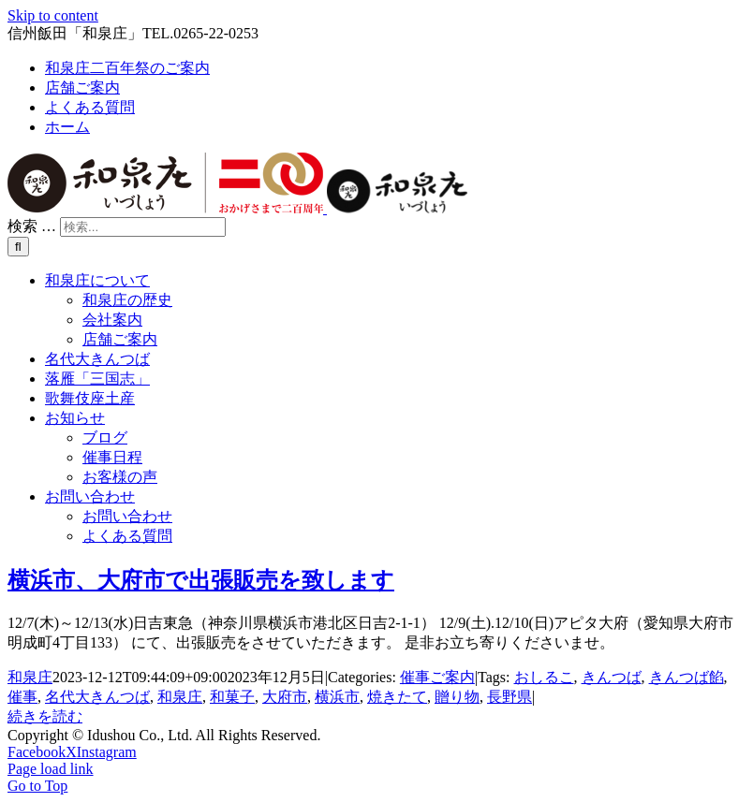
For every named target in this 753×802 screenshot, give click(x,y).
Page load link (50, 769)
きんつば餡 (686, 677)
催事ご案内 (437, 677)
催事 (22, 697)
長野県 (509, 697)
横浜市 (337, 697)
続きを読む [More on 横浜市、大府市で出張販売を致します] (44, 716)
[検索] (18, 246)
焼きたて (397, 697)
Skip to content (52, 15)
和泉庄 (29, 677)
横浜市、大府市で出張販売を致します (200, 580)
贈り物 (457, 697)
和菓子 (232, 697)
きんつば (612, 677)
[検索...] (143, 227)
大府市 (284, 697)
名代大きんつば (97, 697)
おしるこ (544, 677)
